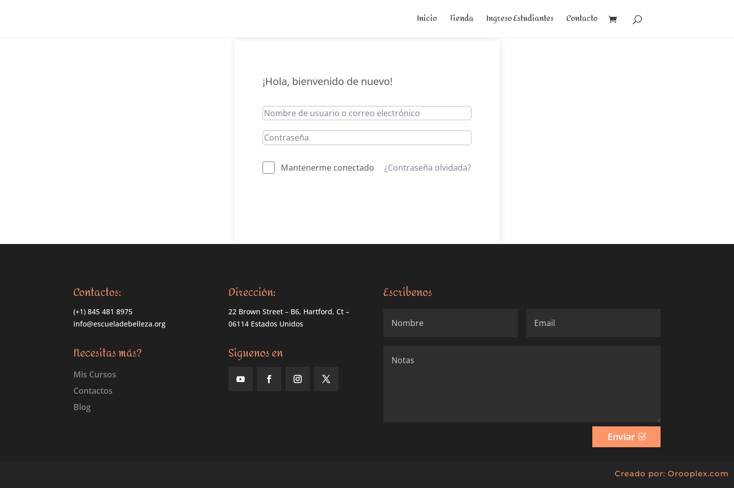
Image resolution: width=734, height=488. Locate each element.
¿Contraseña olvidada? (427, 167)
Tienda (462, 20)
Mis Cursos (94, 374)
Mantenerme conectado (327, 167)
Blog (82, 407)
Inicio (427, 20)
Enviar (621, 436)
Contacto (581, 20)
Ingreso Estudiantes (520, 20)
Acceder (367, 204)
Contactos (93, 390)
